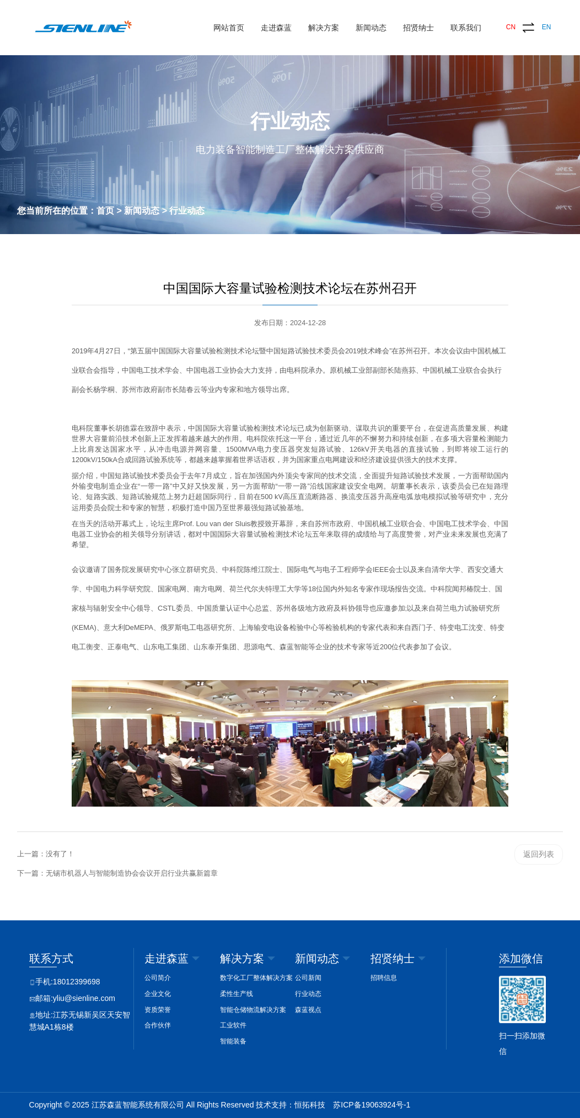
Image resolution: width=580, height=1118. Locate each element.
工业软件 (233, 1025)
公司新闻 (308, 978)
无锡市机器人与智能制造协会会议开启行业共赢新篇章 (132, 873)
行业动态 (187, 210)
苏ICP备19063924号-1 (371, 1104)
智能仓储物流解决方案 (253, 1010)
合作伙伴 (157, 1025)
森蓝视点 (308, 1010)
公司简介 (157, 978)
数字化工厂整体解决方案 (256, 978)
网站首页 (228, 27)
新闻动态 (371, 27)
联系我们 (465, 27)
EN (546, 27)
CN (512, 27)
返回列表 (538, 854)
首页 (105, 210)
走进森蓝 (276, 27)
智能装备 (233, 1041)
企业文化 (157, 994)
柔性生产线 (236, 994)
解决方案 (323, 27)
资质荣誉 (157, 1010)
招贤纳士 (418, 27)
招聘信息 (383, 978)
